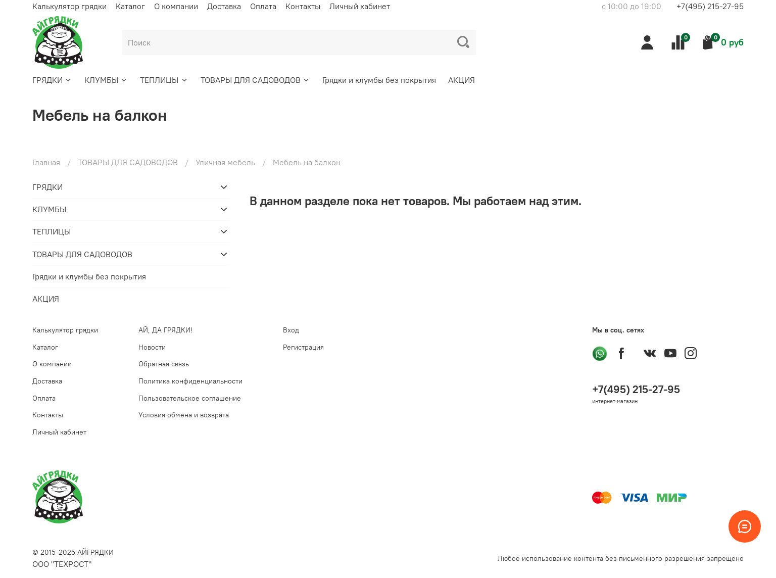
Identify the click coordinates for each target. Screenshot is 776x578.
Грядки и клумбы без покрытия (379, 80)
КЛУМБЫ (106, 80)
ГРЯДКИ (52, 80)
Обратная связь (163, 363)
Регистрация (303, 347)
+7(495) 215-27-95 (710, 6)
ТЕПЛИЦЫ (164, 80)
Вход (291, 329)
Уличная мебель (225, 162)
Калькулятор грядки (69, 6)
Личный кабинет (359, 6)
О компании (176, 6)
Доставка (224, 6)
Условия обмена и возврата (183, 414)
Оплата (263, 6)
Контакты (302, 6)
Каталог (130, 6)
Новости (152, 347)
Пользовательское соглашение (189, 398)
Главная (46, 162)
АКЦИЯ (461, 80)
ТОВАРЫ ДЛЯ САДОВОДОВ (255, 80)
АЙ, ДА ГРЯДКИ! (165, 329)
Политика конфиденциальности (190, 381)
